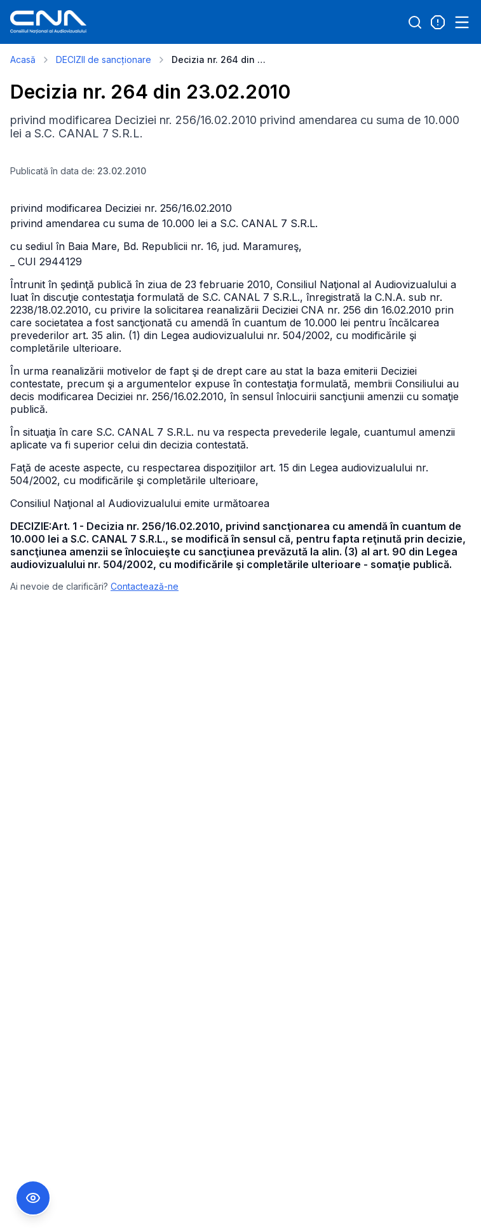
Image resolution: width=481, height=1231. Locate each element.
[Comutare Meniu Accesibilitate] (33, 1198)
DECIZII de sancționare (103, 59)
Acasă (23, 59)
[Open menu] (462, 22)
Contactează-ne (145, 586)
